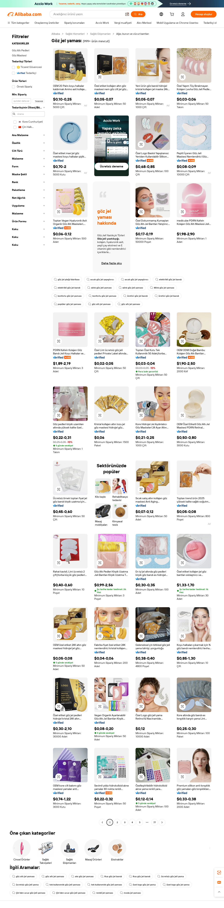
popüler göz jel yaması (67, 304)
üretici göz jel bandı (135, 295)
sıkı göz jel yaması (82, 876)
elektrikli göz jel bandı (168, 279)
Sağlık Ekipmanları (100, 33)
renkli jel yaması (102, 892)
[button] (127, 14)
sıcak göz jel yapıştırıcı (100, 279)
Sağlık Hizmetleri (75, 33)
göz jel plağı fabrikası (67, 279)
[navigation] (28, 428)
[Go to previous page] (102, 822)
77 (154, 822)
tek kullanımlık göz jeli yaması (63, 884)
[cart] (172, 14)
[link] (219, 872)
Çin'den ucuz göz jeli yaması (28, 892)
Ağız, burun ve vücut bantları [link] (132, 33)
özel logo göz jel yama (142, 884)
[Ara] (138, 14)
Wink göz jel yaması (162, 287)
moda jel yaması (130, 892)
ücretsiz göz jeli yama (170, 876)
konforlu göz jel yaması (68, 295)
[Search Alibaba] (87, 14)
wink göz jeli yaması (99, 287)
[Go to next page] (162, 822)
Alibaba (56, 33)
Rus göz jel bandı (111, 876)
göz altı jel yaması (99, 304)
